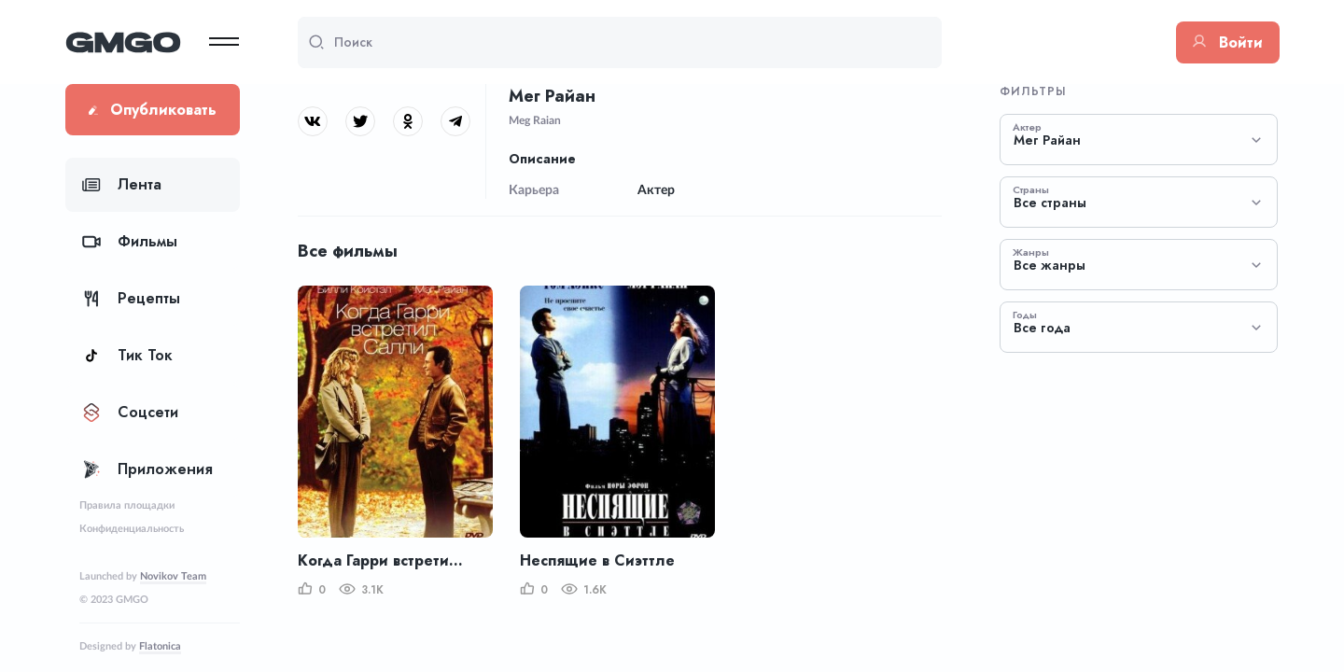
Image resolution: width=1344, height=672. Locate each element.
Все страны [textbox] (1050, 203)
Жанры (1031, 252)
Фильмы (129, 241)
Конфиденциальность (131, 529)
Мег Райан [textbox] (1047, 140)
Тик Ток (127, 355)
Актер (1027, 126)
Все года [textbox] (1042, 328)
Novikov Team (173, 576)
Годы (1025, 314)
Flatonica (160, 646)
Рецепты (131, 298)
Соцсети (130, 412)
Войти (1228, 42)
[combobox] (1139, 139)
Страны (1031, 189)
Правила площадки (127, 505)
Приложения (147, 469)
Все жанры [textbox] (1049, 265)
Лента (121, 184)
